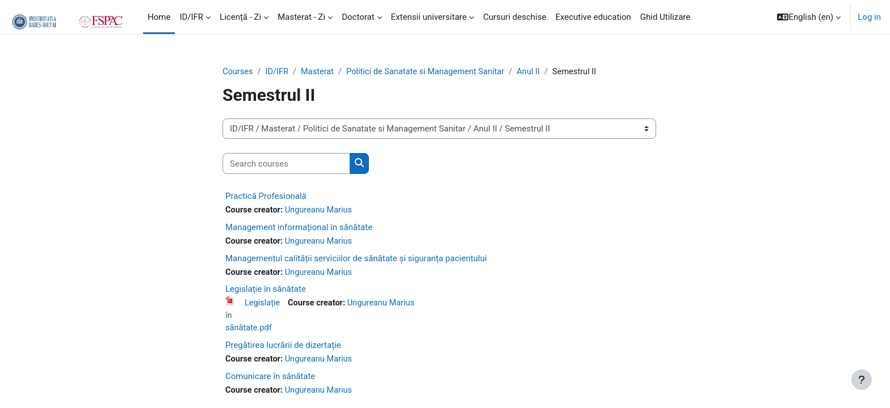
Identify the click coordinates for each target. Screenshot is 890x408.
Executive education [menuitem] (593, 17)
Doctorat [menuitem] (358, 17)
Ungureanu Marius (321, 211)
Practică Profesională (266, 197)
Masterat (320, 72)
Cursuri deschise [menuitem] (514, 17)
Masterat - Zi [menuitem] (301, 17)
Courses (238, 72)
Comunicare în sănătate (270, 379)
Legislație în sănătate (265, 291)
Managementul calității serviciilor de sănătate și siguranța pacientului (356, 259)
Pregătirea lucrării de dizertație (283, 348)
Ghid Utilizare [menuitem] (665, 17)
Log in (869, 17)
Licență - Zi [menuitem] (240, 17)
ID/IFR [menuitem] (191, 17)
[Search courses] (286, 164)
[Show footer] (861, 379)
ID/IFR (278, 72)
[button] (809, 17)
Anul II (536, 72)
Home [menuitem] (159, 17)
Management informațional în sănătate (298, 228)
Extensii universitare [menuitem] (429, 17)
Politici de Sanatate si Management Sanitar (430, 72)
